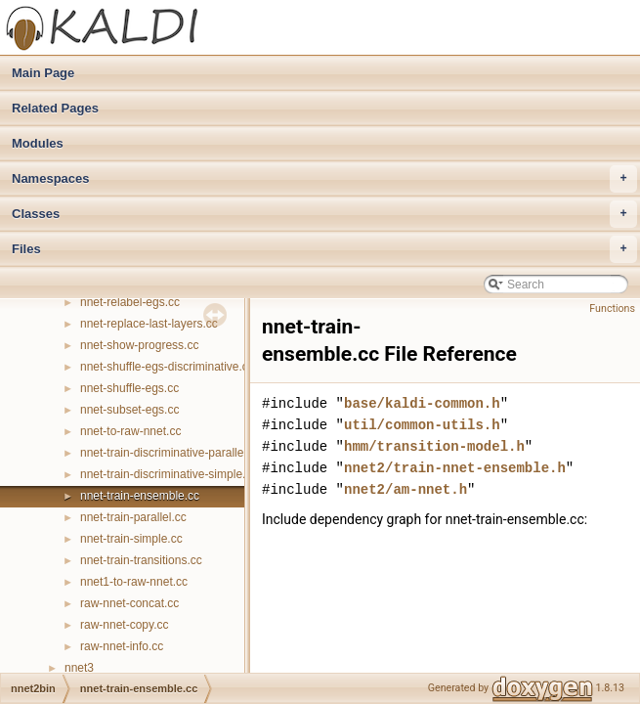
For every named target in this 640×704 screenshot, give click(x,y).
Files (324, 249)
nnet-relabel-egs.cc (130, 302)
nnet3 (79, 668)
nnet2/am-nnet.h (405, 489)
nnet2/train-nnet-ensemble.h (455, 468)
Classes (324, 214)
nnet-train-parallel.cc (133, 517)
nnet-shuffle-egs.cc (129, 388)
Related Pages (55, 108)
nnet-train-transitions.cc (141, 560)
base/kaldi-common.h (422, 403)
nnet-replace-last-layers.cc (149, 323)
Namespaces (324, 179)
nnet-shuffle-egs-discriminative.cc (167, 367)
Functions (612, 308)
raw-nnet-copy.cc (124, 625)
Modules (38, 143)
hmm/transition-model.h (434, 446)
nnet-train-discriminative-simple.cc (168, 474)
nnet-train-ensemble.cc (139, 496)
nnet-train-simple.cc (131, 539)
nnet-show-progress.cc (139, 345)
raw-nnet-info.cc (121, 646)
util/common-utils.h (422, 425)
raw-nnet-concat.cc (129, 603)
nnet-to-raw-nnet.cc (130, 431)
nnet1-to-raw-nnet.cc (134, 582)
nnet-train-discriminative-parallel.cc (170, 453)
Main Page (43, 73)
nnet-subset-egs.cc (129, 410)
